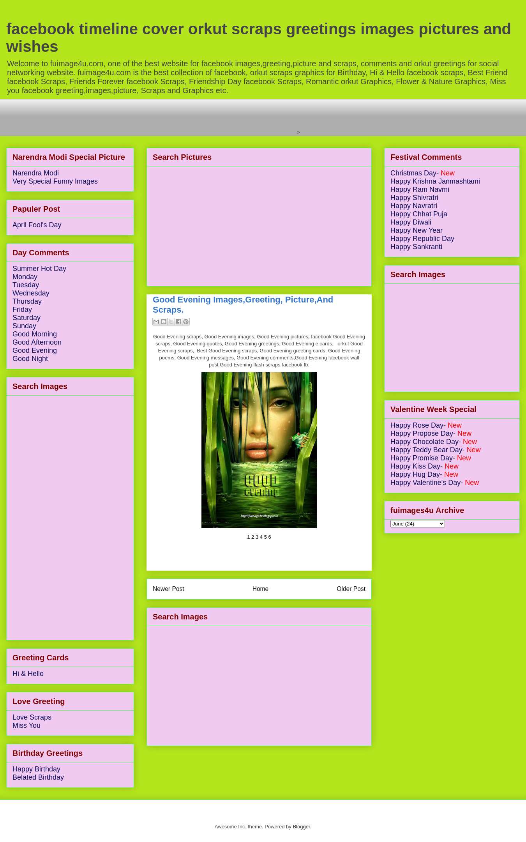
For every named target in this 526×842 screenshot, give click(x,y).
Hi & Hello (28, 673)
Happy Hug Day (415, 474)
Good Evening (34, 350)
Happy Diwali (410, 222)
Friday (22, 309)
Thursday (27, 301)
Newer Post (168, 589)
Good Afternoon (37, 342)
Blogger (301, 827)
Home (260, 589)
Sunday (24, 326)
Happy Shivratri (414, 198)
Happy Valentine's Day (425, 482)
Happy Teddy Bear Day (426, 450)
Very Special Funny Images (55, 181)
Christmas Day (413, 173)
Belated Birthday (38, 777)
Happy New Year (416, 230)
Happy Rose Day (416, 425)
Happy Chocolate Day (424, 442)
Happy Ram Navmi (419, 189)
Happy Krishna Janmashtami (435, 181)
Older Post (351, 589)
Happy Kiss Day (415, 466)
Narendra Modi (35, 173)
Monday (24, 277)
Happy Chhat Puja (418, 214)
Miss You (26, 725)
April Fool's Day (36, 225)
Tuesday (25, 285)
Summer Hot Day (39, 268)
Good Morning (34, 334)
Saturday (26, 318)
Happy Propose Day (421, 433)
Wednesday (30, 293)
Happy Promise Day (421, 458)
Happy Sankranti (416, 247)
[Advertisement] (154, 116)
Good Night (30, 359)
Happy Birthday (36, 769)
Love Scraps (31, 717)
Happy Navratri (413, 206)
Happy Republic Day (422, 238)
